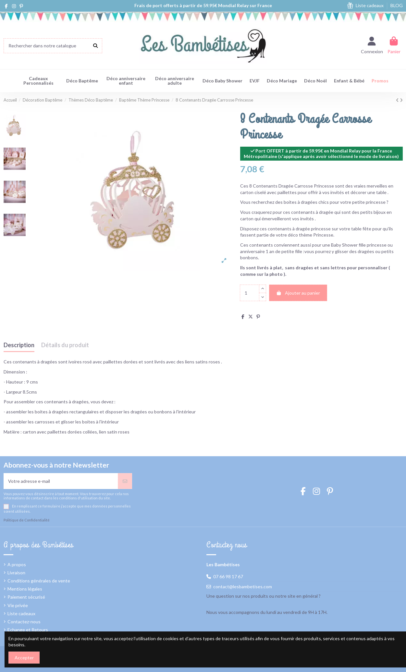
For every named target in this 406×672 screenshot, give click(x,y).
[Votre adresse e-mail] (61, 481)
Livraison (16, 572)
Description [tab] (19, 345)
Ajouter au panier (298, 293)
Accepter (24, 657)
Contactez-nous (24, 621)
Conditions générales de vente (38, 580)
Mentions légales (24, 589)
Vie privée (17, 605)
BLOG (396, 5)
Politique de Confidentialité (27, 520)
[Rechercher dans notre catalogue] (95, 45)
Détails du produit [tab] (65, 345)
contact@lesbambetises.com (242, 586)
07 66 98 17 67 (228, 576)
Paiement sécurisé (26, 597)
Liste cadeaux (370, 5)
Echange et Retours (27, 629)
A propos (16, 564)
